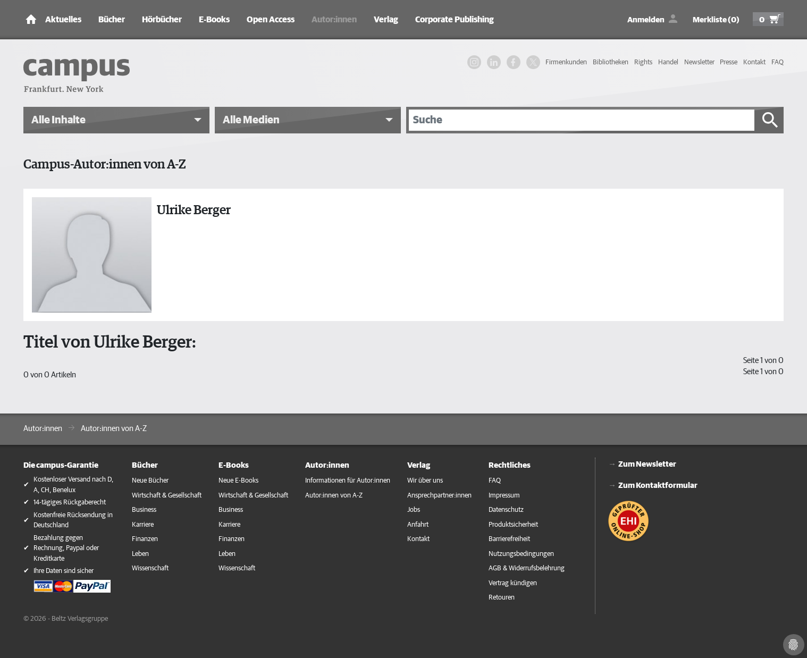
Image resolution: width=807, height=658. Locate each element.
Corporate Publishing (454, 19)
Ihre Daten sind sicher (63, 571)
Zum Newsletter (647, 464)
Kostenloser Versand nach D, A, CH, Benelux (73, 485)
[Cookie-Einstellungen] (793, 644)
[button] (116, 120)
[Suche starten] (770, 120)
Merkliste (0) (716, 20)
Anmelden (646, 20)
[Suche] (581, 120)
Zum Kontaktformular (657, 486)
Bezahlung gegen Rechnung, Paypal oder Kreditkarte (66, 548)
